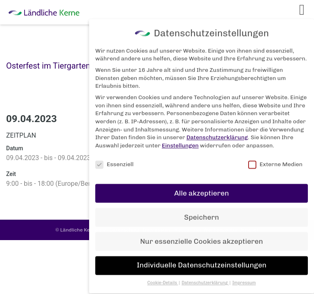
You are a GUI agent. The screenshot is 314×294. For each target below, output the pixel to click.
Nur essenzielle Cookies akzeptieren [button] (201, 236)
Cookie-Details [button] (162, 278)
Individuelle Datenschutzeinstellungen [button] (201, 260)
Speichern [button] (201, 212)
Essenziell (114, 159)
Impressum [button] (244, 278)
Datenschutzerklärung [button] (205, 278)
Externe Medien (275, 159)
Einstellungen (180, 140)
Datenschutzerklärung (217, 132)
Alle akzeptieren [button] (201, 188)
